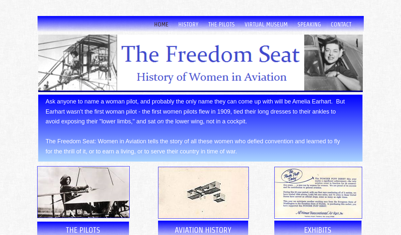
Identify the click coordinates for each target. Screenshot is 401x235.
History (188, 24)
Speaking (309, 24)
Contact (341, 24)
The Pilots (221, 24)
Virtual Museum (266, 24)
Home (161, 24)
